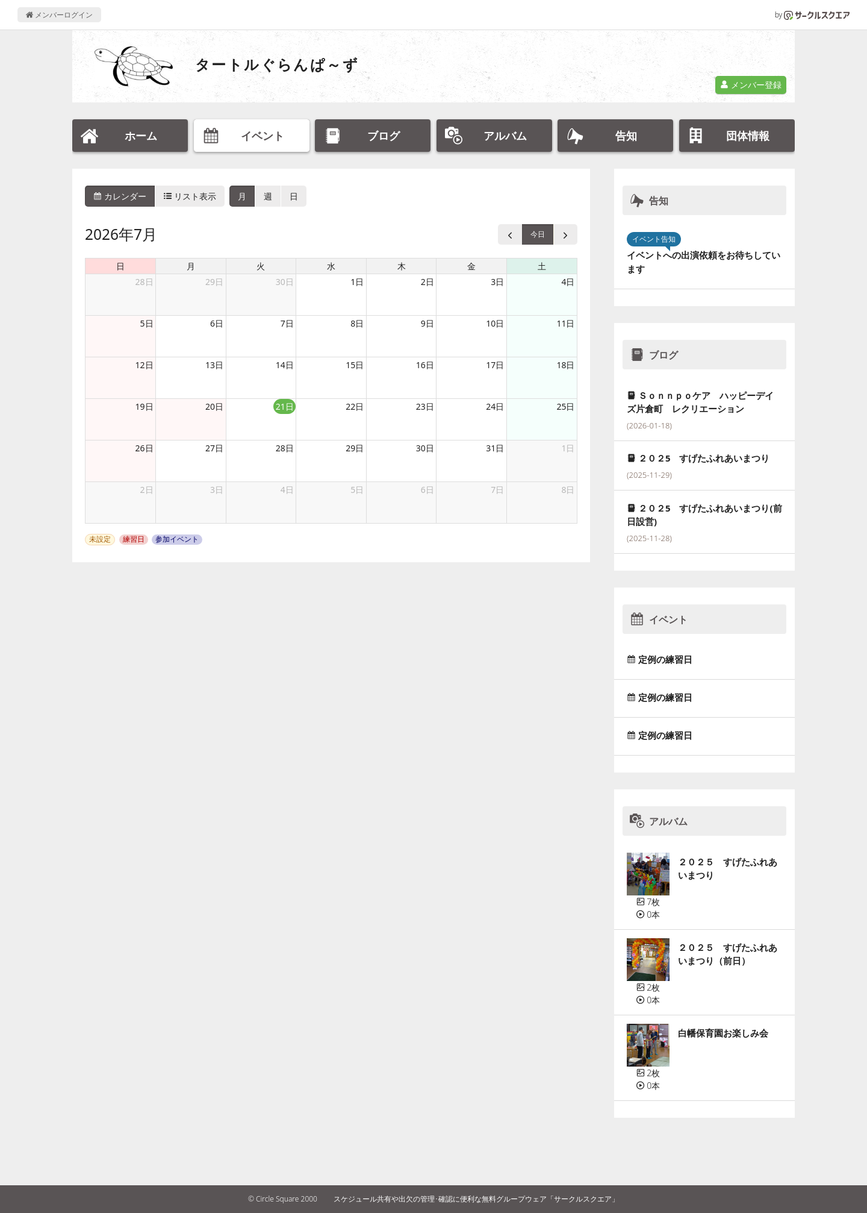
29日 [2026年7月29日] (355, 448)
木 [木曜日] (401, 266)
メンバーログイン (59, 15)
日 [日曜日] (120, 266)
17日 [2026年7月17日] (495, 365)
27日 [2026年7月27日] (214, 448)
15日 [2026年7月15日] (355, 365)
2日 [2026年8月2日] (147, 489)
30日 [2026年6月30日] (285, 281)
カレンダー (119, 196)
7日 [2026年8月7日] (497, 489)
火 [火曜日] (260, 266)
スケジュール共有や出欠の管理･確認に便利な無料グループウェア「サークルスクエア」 (476, 1199)
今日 (537, 234)
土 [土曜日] (542, 266)
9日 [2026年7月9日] (427, 323)
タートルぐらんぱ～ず (277, 64)
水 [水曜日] (331, 266)
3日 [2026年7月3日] (497, 281)
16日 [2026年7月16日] (425, 365)
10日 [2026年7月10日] (495, 323)
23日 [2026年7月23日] (425, 406)
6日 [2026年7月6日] (216, 323)
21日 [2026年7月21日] (285, 406)
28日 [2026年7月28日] (285, 448)
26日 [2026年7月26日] (144, 448)
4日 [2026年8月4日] (287, 489)
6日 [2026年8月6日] (427, 489)
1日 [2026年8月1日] (567, 448)
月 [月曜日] (191, 266)
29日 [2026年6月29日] (214, 281)
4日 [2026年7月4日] (567, 281)
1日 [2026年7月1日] (357, 281)
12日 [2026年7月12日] (144, 365)
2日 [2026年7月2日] (427, 281)
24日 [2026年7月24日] (495, 406)
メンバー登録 (751, 84)
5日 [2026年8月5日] (357, 489)
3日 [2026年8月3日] (216, 489)
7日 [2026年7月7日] (287, 323)
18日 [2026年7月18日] (565, 365)
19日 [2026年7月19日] (144, 406)
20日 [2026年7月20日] (214, 406)
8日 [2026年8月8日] (567, 489)
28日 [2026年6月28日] (144, 281)
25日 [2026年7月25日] (565, 406)
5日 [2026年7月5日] (147, 323)
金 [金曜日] (471, 266)
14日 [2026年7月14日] (285, 365)
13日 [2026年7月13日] (214, 365)
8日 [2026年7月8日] (357, 323)
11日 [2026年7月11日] (565, 323)
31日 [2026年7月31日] (495, 448)
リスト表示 (190, 196)
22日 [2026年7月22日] (355, 406)
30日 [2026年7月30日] (425, 448)
